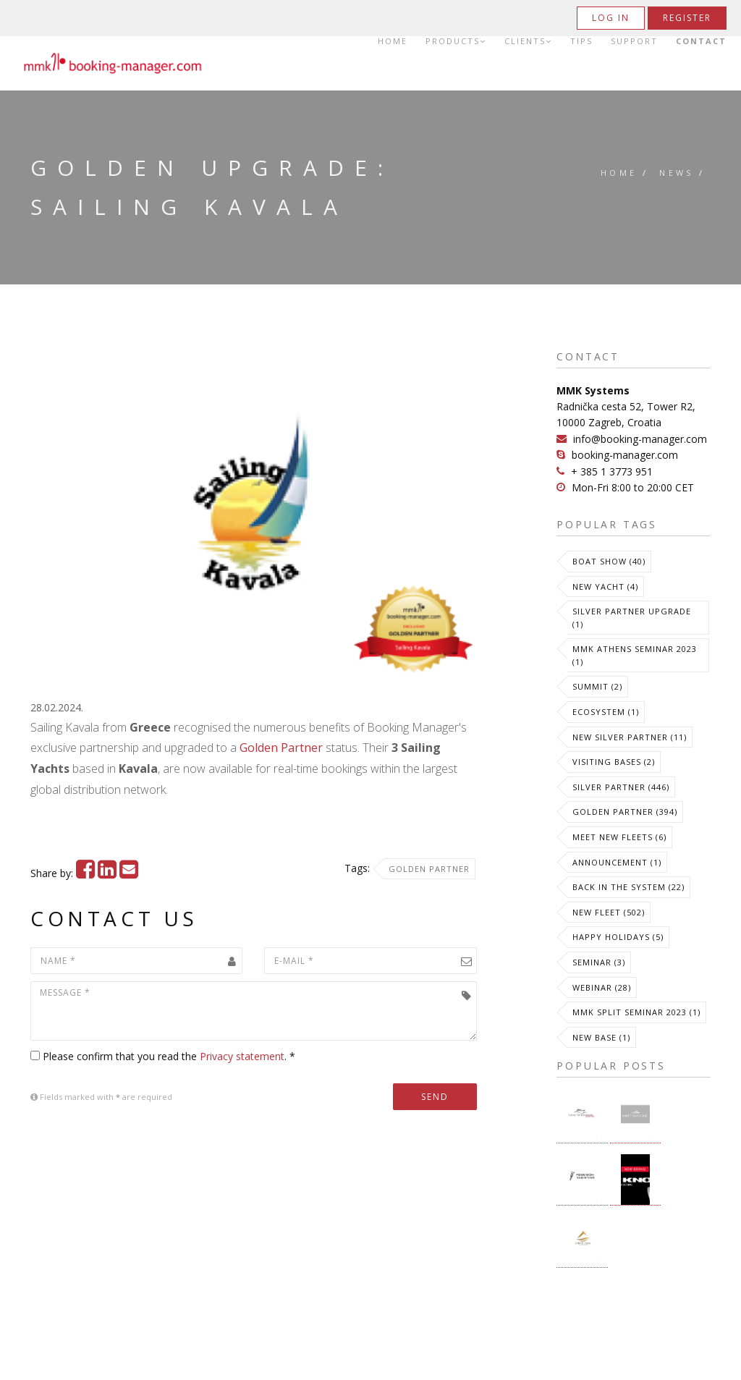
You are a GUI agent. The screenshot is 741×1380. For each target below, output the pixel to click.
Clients (528, 41)
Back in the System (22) (628, 886)
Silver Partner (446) (620, 787)
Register (687, 18)
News (676, 172)
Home (392, 41)
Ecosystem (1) (605, 711)
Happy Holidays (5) (618, 936)
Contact (701, 41)
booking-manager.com (625, 455)
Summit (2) (597, 686)
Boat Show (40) (608, 561)
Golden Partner (281, 747)
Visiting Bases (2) (613, 761)
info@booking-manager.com (640, 439)
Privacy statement (242, 1056)
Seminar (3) (598, 962)
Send (435, 1097)
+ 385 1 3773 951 (612, 471)
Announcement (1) (616, 862)
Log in (611, 18)
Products (455, 41)
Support (634, 41)
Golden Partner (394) (624, 811)
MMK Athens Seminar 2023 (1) (634, 655)
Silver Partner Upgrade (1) (631, 618)
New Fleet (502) (608, 912)
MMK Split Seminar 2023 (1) (636, 1012)
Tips (581, 41)
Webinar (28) (601, 987)
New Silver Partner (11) (629, 737)
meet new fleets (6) (619, 836)
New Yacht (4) (605, 586)
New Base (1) (601, 1037)
